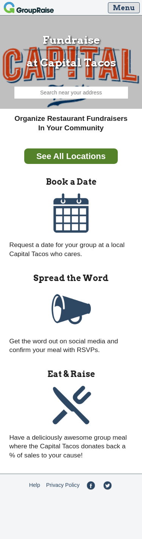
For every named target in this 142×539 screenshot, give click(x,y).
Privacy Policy (63, 485)
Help (34, 485)
